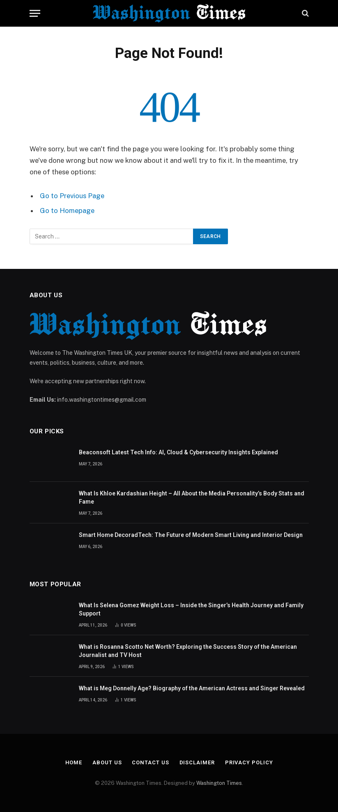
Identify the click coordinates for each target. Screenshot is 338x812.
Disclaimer (197, 762)
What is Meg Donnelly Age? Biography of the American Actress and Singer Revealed (192, 688)
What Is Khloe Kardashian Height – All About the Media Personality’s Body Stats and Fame (191, 497)
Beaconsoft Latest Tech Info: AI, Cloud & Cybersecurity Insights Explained (178, 452)
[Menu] (35, 13)
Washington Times (219, 783)
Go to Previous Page (72, 196)
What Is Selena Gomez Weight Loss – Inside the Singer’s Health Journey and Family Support (191, 609)
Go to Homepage (67, 210)
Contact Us (150, 762)
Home (74, 762)
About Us (107, 762)
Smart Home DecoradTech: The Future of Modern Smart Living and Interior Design (191, 535)
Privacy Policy (249, 762)
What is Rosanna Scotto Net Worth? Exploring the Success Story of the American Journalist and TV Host (188, 650)
